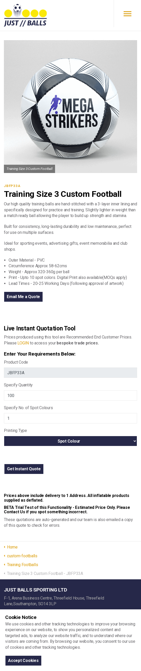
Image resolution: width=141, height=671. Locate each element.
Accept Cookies (23, 660)
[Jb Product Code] (70, 372)
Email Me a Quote (23, 296)
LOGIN (23, 343)
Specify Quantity (18, 385)
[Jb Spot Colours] (70, 418)
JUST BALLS (25, 15)
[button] (24, 469)
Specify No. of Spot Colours (28, 407)
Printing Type (15, 430)
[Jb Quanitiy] (70, 395)
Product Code (16, 362)
